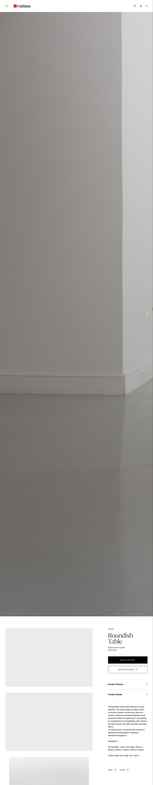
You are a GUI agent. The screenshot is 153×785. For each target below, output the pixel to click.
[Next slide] (147, 314)
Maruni (115, 650)
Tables (111, 629)
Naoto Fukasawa (119, 647)
